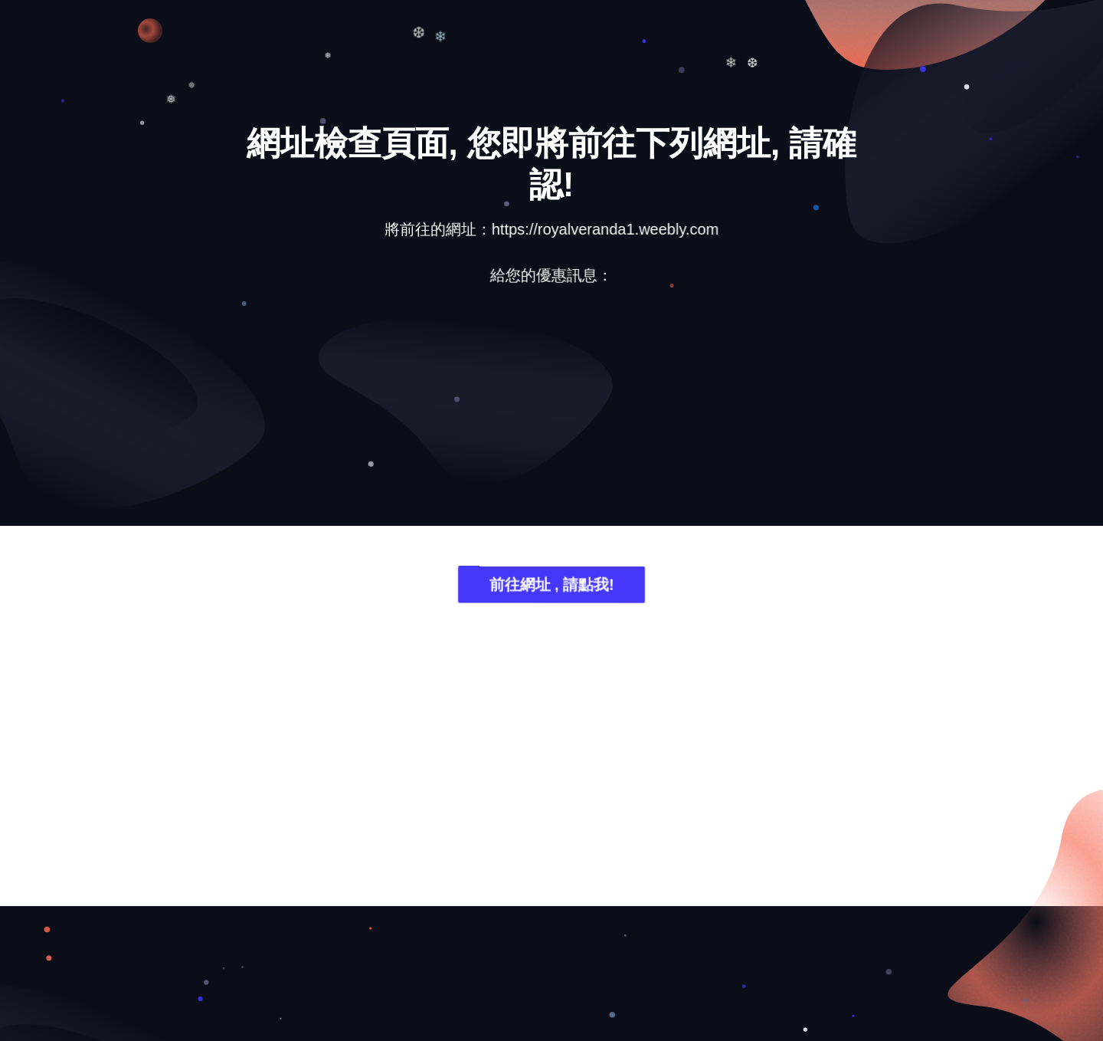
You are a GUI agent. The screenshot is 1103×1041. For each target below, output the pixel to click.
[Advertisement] (551, 417)
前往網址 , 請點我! (551, 587)
